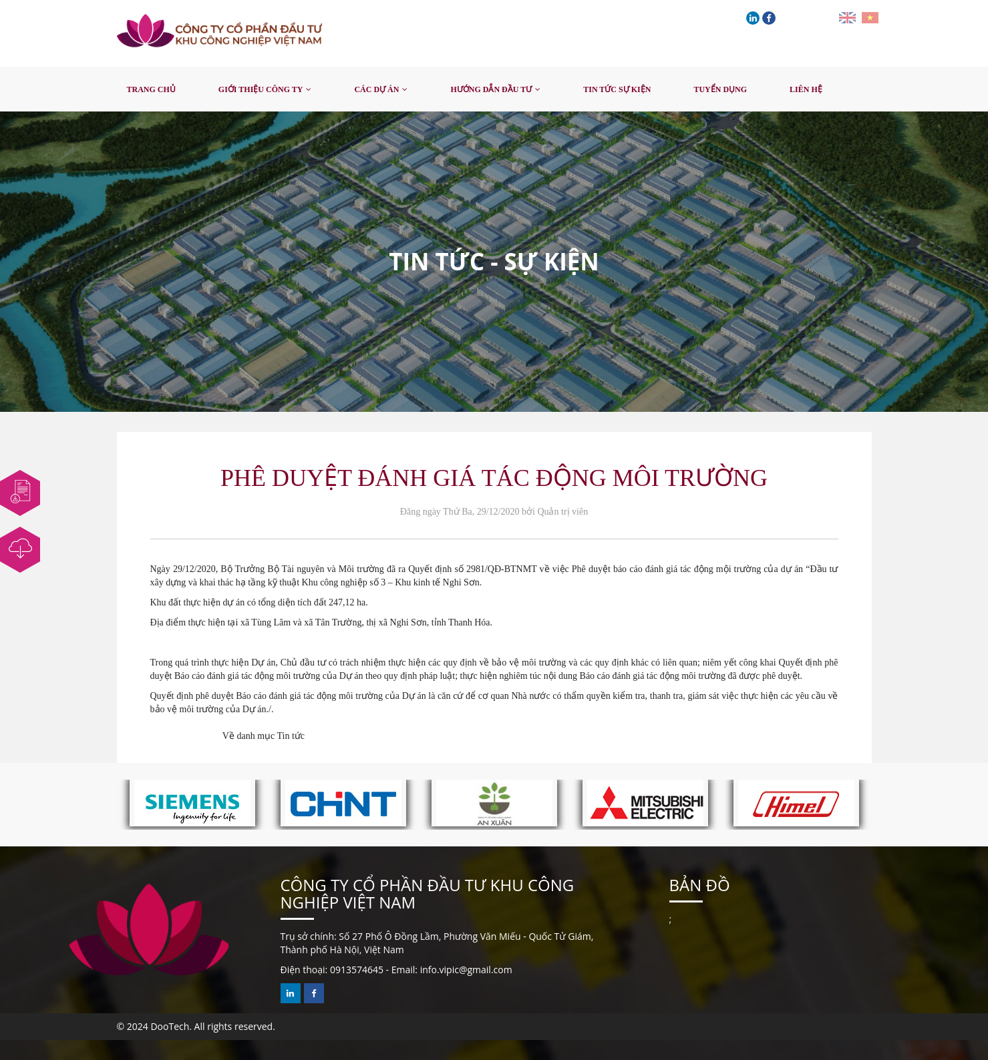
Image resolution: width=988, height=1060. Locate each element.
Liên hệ (806, 89)
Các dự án (376, 89)
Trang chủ (151, 89)
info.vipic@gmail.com (466, 969)
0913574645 (356, 969)
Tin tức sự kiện (617, 89)
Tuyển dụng (720, 89)
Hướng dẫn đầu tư (491, 89)
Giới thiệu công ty (260, 89)
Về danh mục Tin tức (263, 736)
